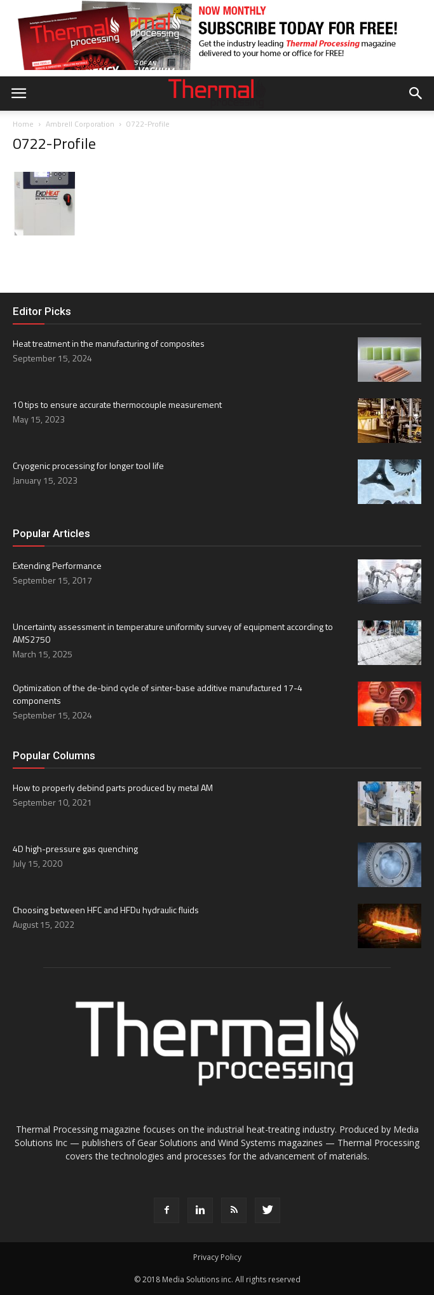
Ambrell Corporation (80, 124)
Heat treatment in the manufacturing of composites (109, 343)
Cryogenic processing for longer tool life (88, 465)
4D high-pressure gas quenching (75, 848)
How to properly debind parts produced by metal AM (113, 787)
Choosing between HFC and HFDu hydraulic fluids (106, 909)
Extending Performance (57, 565)
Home (23, 124)
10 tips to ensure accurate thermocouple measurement (117, 404)
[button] (416, 93)
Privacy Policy (217, 1257)
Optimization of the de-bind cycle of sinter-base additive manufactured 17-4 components (157, 694)
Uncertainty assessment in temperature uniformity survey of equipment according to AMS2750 (173, 633)
